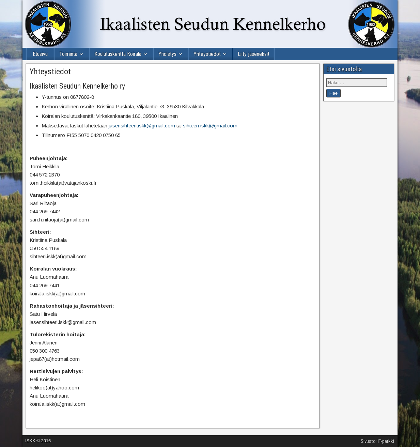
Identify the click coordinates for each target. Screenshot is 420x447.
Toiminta (68, 54)
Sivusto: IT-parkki (377, 441)
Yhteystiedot (207, 54)
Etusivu (40, 54)
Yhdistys (167, 54)
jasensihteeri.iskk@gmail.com (142, 125)
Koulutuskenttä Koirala (117, 54)
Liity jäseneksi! (253, 54)
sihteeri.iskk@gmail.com (210, 125)
